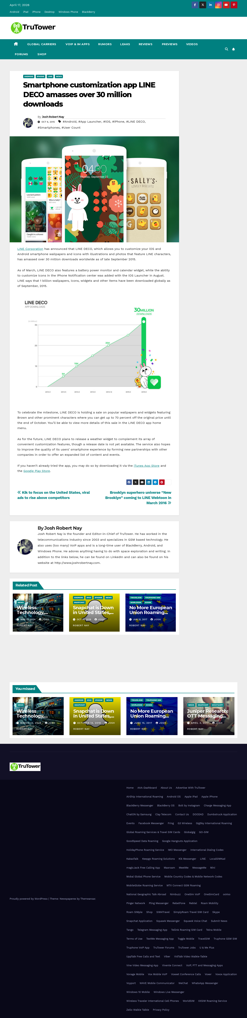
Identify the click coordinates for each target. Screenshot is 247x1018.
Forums (21, 54)
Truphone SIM (152, 597)
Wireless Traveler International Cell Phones (152, 1000)
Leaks (125, 44)
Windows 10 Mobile (138, 992)
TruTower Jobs (187, 947)
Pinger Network (135, 903)
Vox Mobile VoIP (157, 974)
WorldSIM (135, 602)
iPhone (36, 11)
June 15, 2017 (143, 723)
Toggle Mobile (186, 938)
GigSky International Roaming (214, 823)
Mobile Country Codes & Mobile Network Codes (193, 876)
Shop (42, 54)
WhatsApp (217, 705)
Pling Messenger (159, 903)
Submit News (219, 921)
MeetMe (184, 867)
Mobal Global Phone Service (143, 876)
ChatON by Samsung (138, 814)
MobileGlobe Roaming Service (144, 885)
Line (50, 76)
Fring (171, 823)
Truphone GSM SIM (225, 938)
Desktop (49, 11)
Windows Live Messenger (169, 992)
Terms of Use (134, 938)
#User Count (71, 127)
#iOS (106, 121)
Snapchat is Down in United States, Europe (93, 612)
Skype (216, 912)
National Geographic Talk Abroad (146, 894)
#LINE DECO (135, 121)
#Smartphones (49, 127)
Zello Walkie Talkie (137, 1009)
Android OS (174, 796)
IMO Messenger (177, 849)
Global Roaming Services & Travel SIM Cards (153, 832)
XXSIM (148, 602)
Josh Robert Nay (53, 117)
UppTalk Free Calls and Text (143, 956)
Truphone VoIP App (138, 947)
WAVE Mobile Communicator (157, 983)
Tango (130, 929)
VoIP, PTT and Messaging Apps (204, 965)
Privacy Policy (161, 1009)
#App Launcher (89, 121)
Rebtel (193, 903)
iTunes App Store (146, 465)
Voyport (131, 983)
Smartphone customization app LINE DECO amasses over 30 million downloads (89, 94)
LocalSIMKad (217, 858)
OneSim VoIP (192, 894)
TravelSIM (135, 597)
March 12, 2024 (31, 723)
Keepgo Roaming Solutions (158, 858)
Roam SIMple (134, 912)
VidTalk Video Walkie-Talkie (190, 956)
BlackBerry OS (165, 805)
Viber (167, 956)
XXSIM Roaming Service (212, 1000)
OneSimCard (211, 894)
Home (130, 787)
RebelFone (179, 903)
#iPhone (118, 121)
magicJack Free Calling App (143, 867)
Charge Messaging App (217, 805)
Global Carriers (41, 44)
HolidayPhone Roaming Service (145, 849)
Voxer (208, 974)
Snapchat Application (139, 921)
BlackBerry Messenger (139, 805)
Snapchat (79, 602)
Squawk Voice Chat (195, 921)
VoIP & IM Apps (77, 44)
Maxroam (169, 867)
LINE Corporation (30, 249)
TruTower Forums (163, 947)
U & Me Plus (207, 947)
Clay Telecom (163, 814)
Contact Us (182, 814)
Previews (169, 44)
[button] (226, 49)
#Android (69, 121)
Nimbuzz (175, 894)
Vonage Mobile (135, 974)
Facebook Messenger (151, 823)
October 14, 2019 (89, 723)
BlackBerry (88, 11)
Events (130, 823)
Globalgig (189, 832)
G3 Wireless (185, 823)
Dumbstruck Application (222, 814)
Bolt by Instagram (189, 805)
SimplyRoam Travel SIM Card (190, 912)
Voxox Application (226, 974)
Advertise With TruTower (191, 787)
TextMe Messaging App (160, 938)
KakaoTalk (132, 858)
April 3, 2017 (200, 723)
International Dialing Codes (206, 849)
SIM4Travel (163, 912)
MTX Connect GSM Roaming (183, 885)
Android (14, 11)
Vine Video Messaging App (142, 965)
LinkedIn (116, 557)
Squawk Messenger (168, 921)
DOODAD (198, 814)
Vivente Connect (172, 965)
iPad (25, 11)
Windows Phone (68, 11)
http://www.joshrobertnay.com (77, 563)
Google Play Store (36, 471)
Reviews (146, 44)
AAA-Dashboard (147, 787)
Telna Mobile (213, 929)
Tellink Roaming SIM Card (186, 929)
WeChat (183, 983)
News (59, 76)
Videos (192, 44)
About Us (166, 787)
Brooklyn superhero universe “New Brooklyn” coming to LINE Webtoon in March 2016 (138, 497)
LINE (203, 858)
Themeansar (87, 898)
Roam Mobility (209, 903)
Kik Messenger (187, 858)
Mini (212, 867)
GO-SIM (204, 832)
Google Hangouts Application (179, 841)
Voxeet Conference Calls (186, 974)
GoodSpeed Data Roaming (142, 841)
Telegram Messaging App (152, 929)
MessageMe (199, 867)
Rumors (105, 44)
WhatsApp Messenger (205, 983)
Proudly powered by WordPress (29, 898)
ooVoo (226, 894)
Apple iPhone (209, 796)
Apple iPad (191, 796)
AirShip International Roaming (144, 796)
